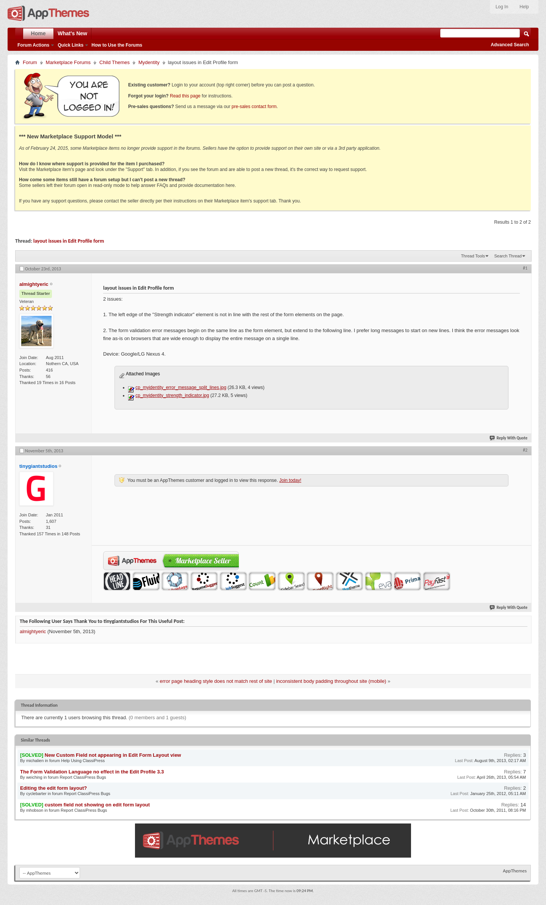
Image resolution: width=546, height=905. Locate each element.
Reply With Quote (508, 438)
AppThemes (515, 871)
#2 (525, 450)
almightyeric (33, 631)
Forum (30, 62)
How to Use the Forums (116, 45)
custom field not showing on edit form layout (97, 805)
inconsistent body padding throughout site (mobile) (331, 681)
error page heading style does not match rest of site (216, 681)
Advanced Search (510, 44)
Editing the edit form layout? (53, 788)
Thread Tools (473, 256)
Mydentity (149, 62)
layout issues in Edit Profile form (68, 241)
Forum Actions (33, 45)
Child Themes (114, 62)
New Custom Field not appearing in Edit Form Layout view (113, 755)
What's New (72, 33)
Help (524, 6)
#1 (525, 268)
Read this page (185, 96)
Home (38, 33)
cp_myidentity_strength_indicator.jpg (172, 395)
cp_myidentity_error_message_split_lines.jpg (180, 387)
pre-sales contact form (254, 106)
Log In (502, 6)
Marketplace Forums (68, 62)
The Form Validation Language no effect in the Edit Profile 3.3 (92, 772)
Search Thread (508, 256)
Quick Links (70, 45)
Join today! (290, 480)
